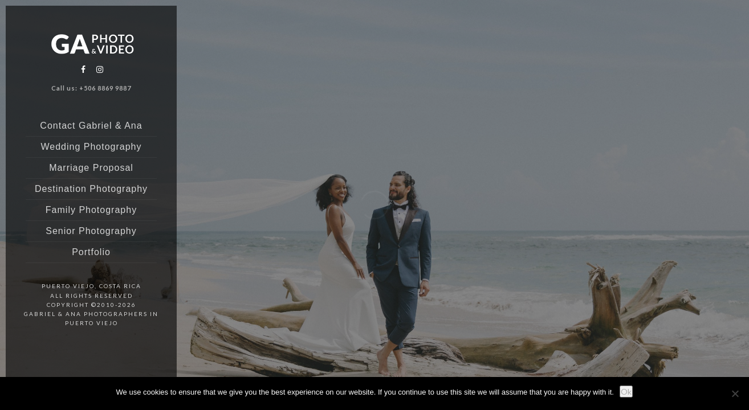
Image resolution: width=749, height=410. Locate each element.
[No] (734, 393)
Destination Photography (91, 189)
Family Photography (91, 210)
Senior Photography (91, 231)
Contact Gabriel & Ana (91, 125)
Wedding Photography (90, 146)
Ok (626, 391)
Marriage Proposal (91, 168)
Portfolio (91, 252)
